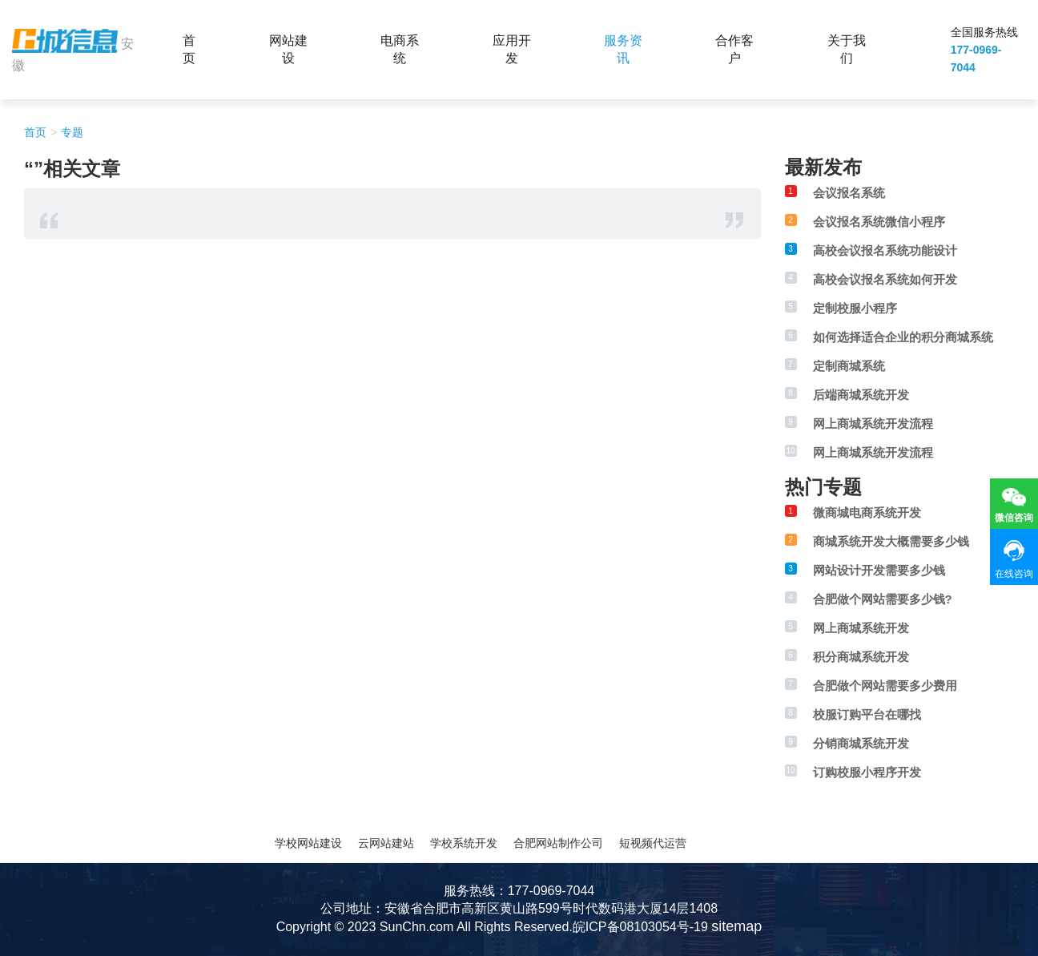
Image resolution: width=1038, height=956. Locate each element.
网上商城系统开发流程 (873, 423)
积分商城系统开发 (861, 657)
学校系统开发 (463, 843)
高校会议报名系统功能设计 (885, 250)
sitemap (736, 926)
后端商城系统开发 (861, 394)
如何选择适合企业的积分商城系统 (903, 337)
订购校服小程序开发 (867, 772)
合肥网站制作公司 (558, 843)
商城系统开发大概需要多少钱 (891, 541)
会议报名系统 (849, 193)
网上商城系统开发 (861, 628)
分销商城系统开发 (861, 743)
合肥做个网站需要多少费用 (885, 685)
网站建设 (288, 49)
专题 (72, 132)
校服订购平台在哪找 (867, 714)
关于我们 (846, 49)
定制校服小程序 (855, 308)
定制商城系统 (849, 366)
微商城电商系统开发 (867, 512)
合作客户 (734, 49)
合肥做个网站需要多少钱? (882, 599)
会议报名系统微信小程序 (879, 221)
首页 (189, 49)
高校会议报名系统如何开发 (885, 279)
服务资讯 (623, 49)
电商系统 (399, 49)
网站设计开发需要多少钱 (879, 570)
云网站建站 (386, 843)
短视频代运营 (652, 843)
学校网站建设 (308, 843)
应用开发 (512, 49)
